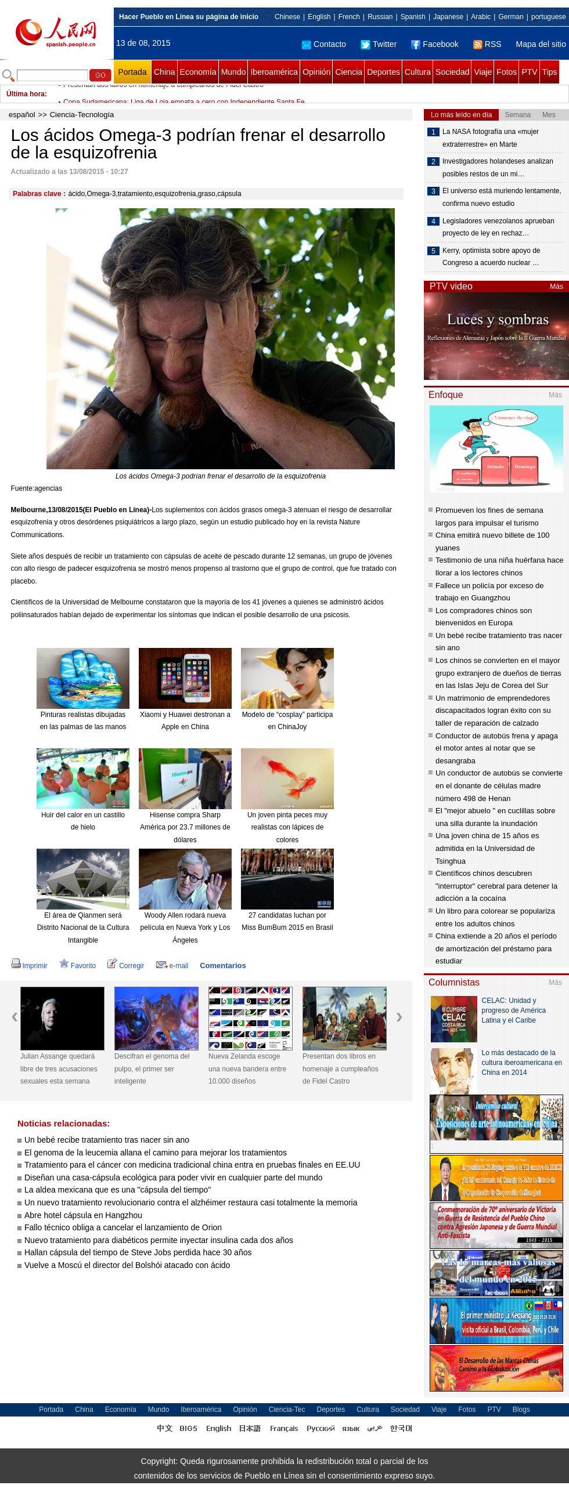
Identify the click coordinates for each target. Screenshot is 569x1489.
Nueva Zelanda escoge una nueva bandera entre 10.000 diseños (247, 1068)
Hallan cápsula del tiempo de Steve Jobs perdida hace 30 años (137, 1252)
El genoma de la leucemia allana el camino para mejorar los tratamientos (155, 1152)
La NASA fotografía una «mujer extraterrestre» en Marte (490, 138)
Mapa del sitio (541, 44)
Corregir (125, 966)
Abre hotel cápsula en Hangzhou (83, 1215)
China (164, 72)
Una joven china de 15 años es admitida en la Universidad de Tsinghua (487, 848)
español (22, 114)
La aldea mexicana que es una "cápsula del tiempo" (117, 1189)
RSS (487, 44)
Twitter (379, 44)
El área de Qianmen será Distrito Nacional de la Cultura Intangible (83, 927)
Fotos (506, 72)
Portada (132, 72)
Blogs (521, 1409)
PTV (529, 72)
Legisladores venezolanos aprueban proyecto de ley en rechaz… (498, 227)
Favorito (77, 966)
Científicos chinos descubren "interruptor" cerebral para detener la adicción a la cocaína (496, 886)
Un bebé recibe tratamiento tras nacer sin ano (106, 1139)
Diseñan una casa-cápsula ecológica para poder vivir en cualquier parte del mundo (173, 1177)
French (349, 17)
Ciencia (348, 72)
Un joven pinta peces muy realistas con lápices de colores (287, 827)
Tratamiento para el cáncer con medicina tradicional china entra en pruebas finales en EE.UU (192, 1164)
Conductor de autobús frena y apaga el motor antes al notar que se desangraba (496, 748)
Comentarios (223, 965)
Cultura (418, 72)
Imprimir (29, 966)
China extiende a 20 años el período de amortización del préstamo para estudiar (496, 948)
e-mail (172, 966)
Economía (198, 72)
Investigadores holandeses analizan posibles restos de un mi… (497, 167)
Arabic (481, 17)
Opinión (316, 72)
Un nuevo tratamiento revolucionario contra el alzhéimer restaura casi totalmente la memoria (191, 1202)
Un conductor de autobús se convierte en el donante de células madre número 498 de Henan (499, 785)
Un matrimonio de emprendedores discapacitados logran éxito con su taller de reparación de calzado (493, 710)
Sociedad (452, 72)
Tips (549, 72)
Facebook (434, 44)
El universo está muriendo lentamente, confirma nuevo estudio (501, 197)
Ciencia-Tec (287, 1409)
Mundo (233, 72)
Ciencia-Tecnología (82, 114)
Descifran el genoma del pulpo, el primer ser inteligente (151, 1068)
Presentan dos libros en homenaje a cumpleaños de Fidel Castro (163, 94)
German (510, 17)
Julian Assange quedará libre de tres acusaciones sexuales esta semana (59, 1068)
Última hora (25, 94)
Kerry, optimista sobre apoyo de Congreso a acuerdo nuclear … (491, 257)
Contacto (324, 44)
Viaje (483, 72)
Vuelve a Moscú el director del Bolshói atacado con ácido (127, 1265)
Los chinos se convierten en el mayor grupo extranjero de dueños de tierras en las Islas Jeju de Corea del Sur (498, 673)
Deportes (383, 72)
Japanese (448, 17)
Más (556, 286)
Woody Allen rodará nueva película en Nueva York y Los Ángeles (186, 927)
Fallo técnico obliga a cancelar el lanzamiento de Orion (123, 1227)
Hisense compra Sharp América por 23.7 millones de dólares (185, 827)
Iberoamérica (274, 72)
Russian (380, 17)
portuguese (548, 17)
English (319, 17)
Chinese (287, 17)
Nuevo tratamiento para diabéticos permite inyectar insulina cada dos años (158, 1240)
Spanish (413, 17)
